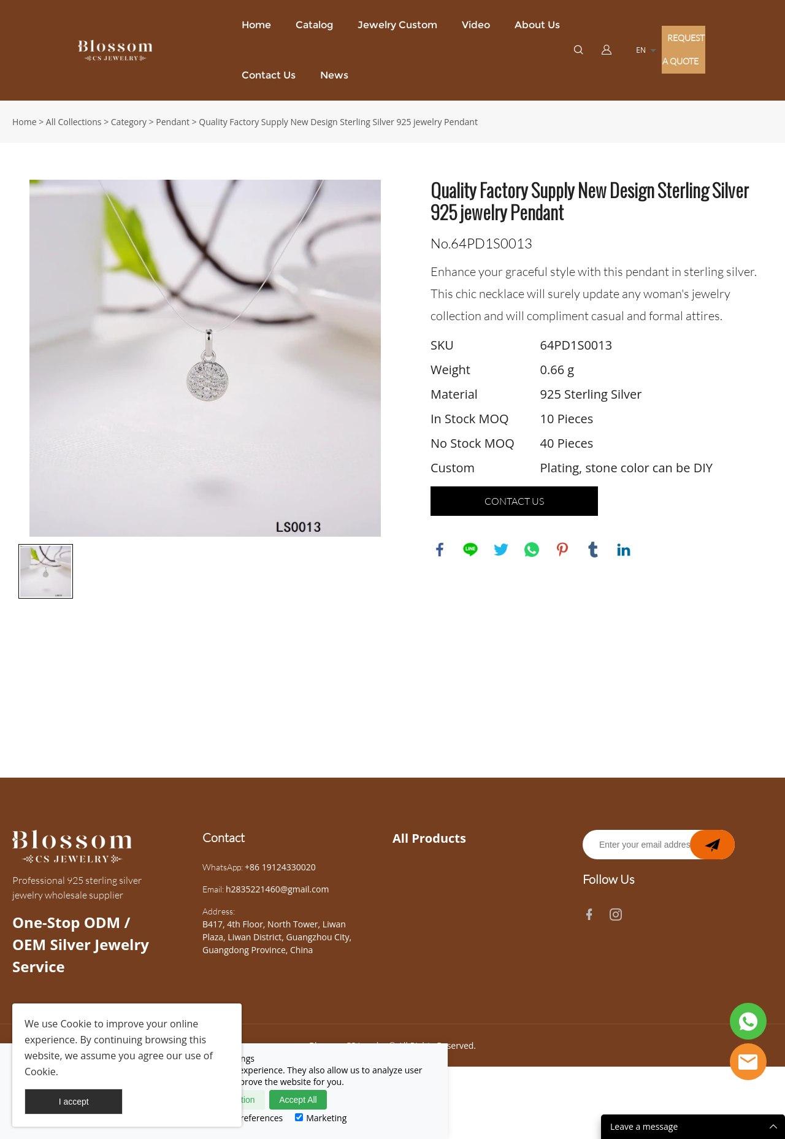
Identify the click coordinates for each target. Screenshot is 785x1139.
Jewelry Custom (397, 25)
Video (476, 25)
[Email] (659, 855)
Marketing (321, 1118)
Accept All (297, 1100)
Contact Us (269, 75)
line (470, 549)
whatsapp (532, 549)
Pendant (173, 122)
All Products (429, 849)
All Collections (74, 122)
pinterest (562, 549)
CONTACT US (514, 501)
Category (129, 122)
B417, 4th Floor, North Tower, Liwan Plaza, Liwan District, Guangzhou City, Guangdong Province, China (276, 948)
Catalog (314, 25)
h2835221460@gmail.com (277, 900)
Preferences (253, 1118)
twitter (501, 549)
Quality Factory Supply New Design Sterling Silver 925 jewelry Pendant (338, 122)
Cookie (76, 1023)
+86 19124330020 (280, 878)
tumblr (593, 549)
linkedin (624, 549)
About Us (537, 25)
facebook (440, 549)
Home (256, 25)
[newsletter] (712, 855)
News (334, 75)
